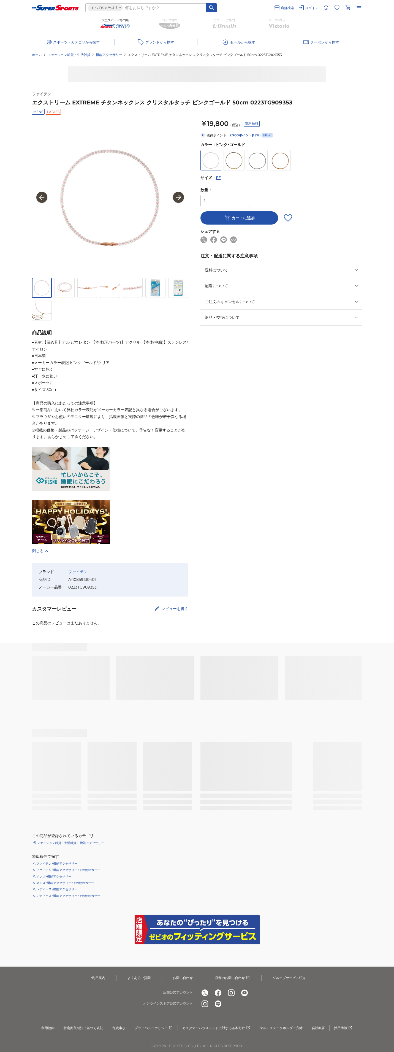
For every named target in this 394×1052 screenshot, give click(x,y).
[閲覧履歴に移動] (326, 7)
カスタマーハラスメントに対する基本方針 (216, 1028)
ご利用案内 (97, 978)
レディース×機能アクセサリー (56, 889)
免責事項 (119, 1028)
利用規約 (48, 1028)
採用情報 (343, 1028)
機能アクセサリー (109, 55)
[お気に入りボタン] (288, 217)
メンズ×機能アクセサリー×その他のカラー (65, 883)
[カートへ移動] (348, 7)
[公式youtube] (244, 992)
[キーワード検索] (211, 7)
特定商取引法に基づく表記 (83, 1028)
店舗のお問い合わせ (232, 978)
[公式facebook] (218, 992)
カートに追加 (239, 218)
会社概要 (318, 1028)
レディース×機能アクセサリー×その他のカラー (68, 896)
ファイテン (41, 93)
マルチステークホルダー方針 (281, 1028)
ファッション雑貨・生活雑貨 (68, 55)
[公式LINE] (218, 1003)
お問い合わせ (183, 978)
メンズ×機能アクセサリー (53, 876)
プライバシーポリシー (154, 1028)
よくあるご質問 (139, 978)
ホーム (37, 55)
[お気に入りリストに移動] (337, 7)
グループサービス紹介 (289, 978)
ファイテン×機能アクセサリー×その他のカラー (68, 870)
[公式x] (205, 992)
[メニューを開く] (359, 7)
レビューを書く (174, 608)
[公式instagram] (231, 992)
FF (218, 177)
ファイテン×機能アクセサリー (56, 863)
